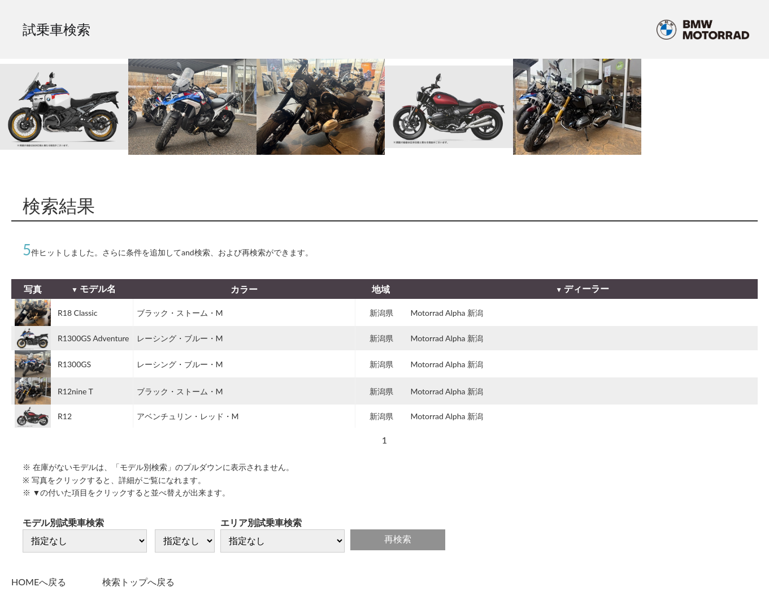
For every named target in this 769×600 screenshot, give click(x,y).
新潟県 (381, 313)
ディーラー (586, 288)
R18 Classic (77, 313)
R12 (65, 416)
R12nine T (75, 391)
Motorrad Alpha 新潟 (447, 313)
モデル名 (98, 288)
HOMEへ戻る (38, 581)
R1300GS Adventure (93, 338)
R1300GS (74, 364)
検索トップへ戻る (138, 581)
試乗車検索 (56, 29)
